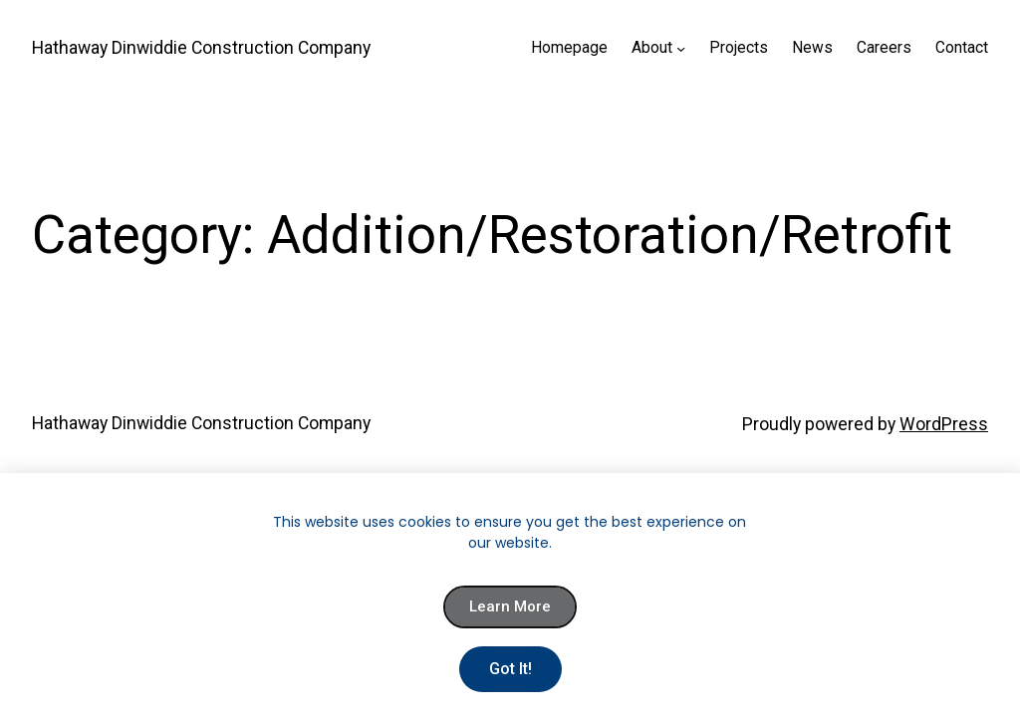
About (652, 48)
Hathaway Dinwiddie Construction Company (201, 48)
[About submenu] (680, 48)
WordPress (943, 424)
